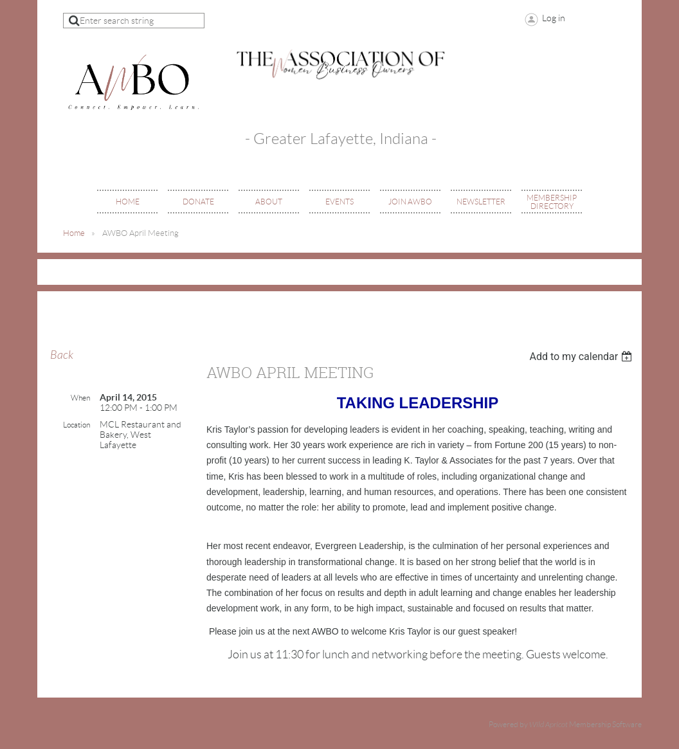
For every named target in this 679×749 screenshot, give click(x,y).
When (80, 397)
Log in (553, 18)
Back (61, 355)
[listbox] (582, 356)
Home (74, 233)
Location (76, 424)
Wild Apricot (548, 724)
